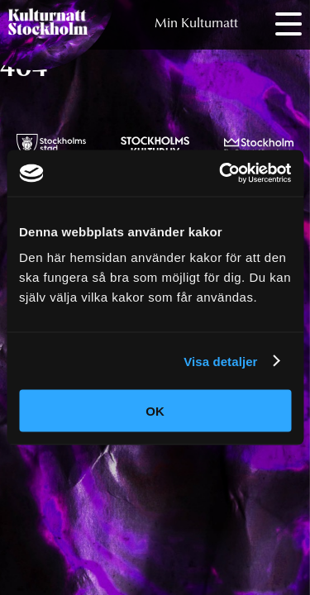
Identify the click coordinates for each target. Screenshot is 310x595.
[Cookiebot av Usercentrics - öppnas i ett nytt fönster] (220, 173)
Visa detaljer (220, 361)
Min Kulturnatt (196, 24)
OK (155, 411)
